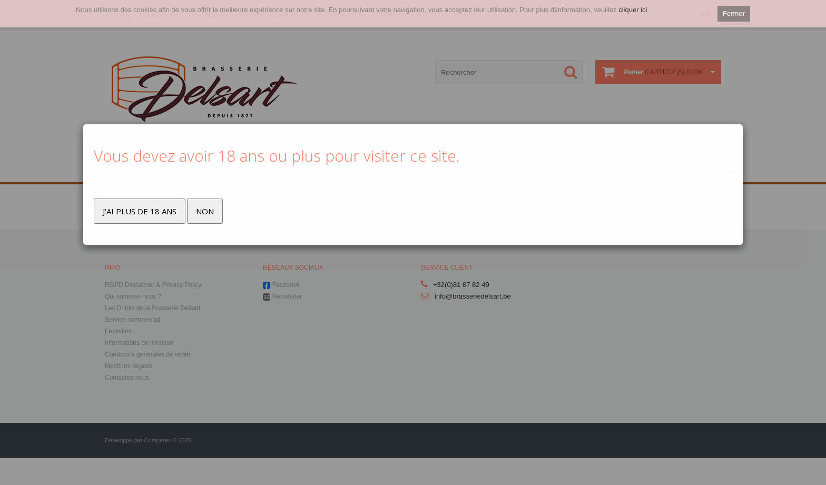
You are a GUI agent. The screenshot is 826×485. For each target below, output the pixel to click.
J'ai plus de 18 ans (139, 211)
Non (205, 211)
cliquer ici (632, 10)
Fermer (734, 13)
